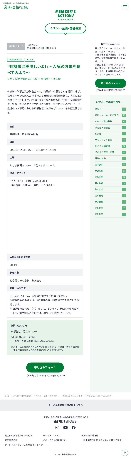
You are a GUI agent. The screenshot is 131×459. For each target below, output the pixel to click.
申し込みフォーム (45, 367)
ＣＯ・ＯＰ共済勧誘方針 (54, 440)
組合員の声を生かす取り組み (18, 435)
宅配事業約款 (11, 440)
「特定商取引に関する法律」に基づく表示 (101, 440)
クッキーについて (51, 435)
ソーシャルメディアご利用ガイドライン (24, 445)
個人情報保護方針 (89, 435)
